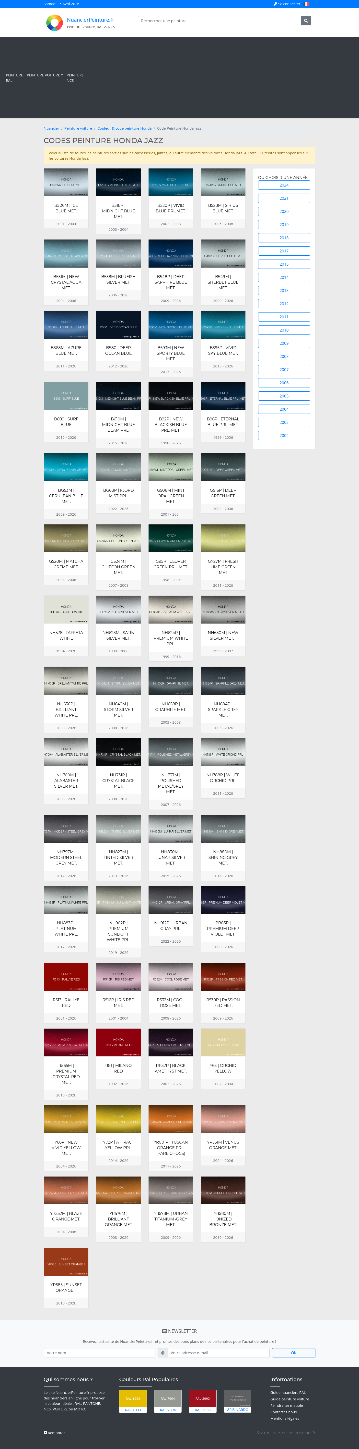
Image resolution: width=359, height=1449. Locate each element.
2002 (284, 435)
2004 (284, 409)
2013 (284, 290)
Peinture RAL (14, 78)
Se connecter (287, 3)
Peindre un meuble (286, 1405)
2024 (284, 185)
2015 (284, 264)
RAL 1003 (133, 1401)
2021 (284, 198)
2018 (284, 237)
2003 (284, 422)
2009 (284, 343)
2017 (284, 251)
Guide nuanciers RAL (288, 1392)
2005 (284, 396)
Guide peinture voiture (289, 1399)
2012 (284, 303)
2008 (284, 356)
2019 (284, 224)
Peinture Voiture (43, 75)
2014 (284, 277)
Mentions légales (284, 1418)
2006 (284, 383)
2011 (284, 317)
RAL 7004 (168, 1401)
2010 (284, 330)
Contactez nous (283, 1411)
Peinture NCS (75, 78)
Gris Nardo (237, 1401)
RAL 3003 (202, 1401)
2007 (284, 369)
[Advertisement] (220, 77)
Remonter (54, 1432)
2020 (284, 211)
